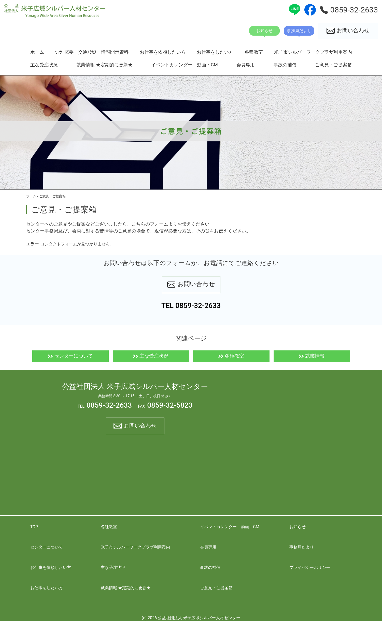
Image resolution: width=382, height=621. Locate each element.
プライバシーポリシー (309, 567)
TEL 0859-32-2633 (191, 305)
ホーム (37, 52)
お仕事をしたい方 (215, 52)
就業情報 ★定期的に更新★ (104, 64)
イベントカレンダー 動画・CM (184, 64)
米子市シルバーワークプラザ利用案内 (313, 52)
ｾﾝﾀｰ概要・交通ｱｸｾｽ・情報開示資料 (92, 52)
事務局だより (301, 547)
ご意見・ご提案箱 (333, 64)
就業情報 (311, 356)
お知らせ (297, 526)
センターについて (70, 356)
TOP (34, 526)
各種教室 (254, 52)
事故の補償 (285, 64)
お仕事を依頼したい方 (163, 52)
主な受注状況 (44, 64)
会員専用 (245, 64)
